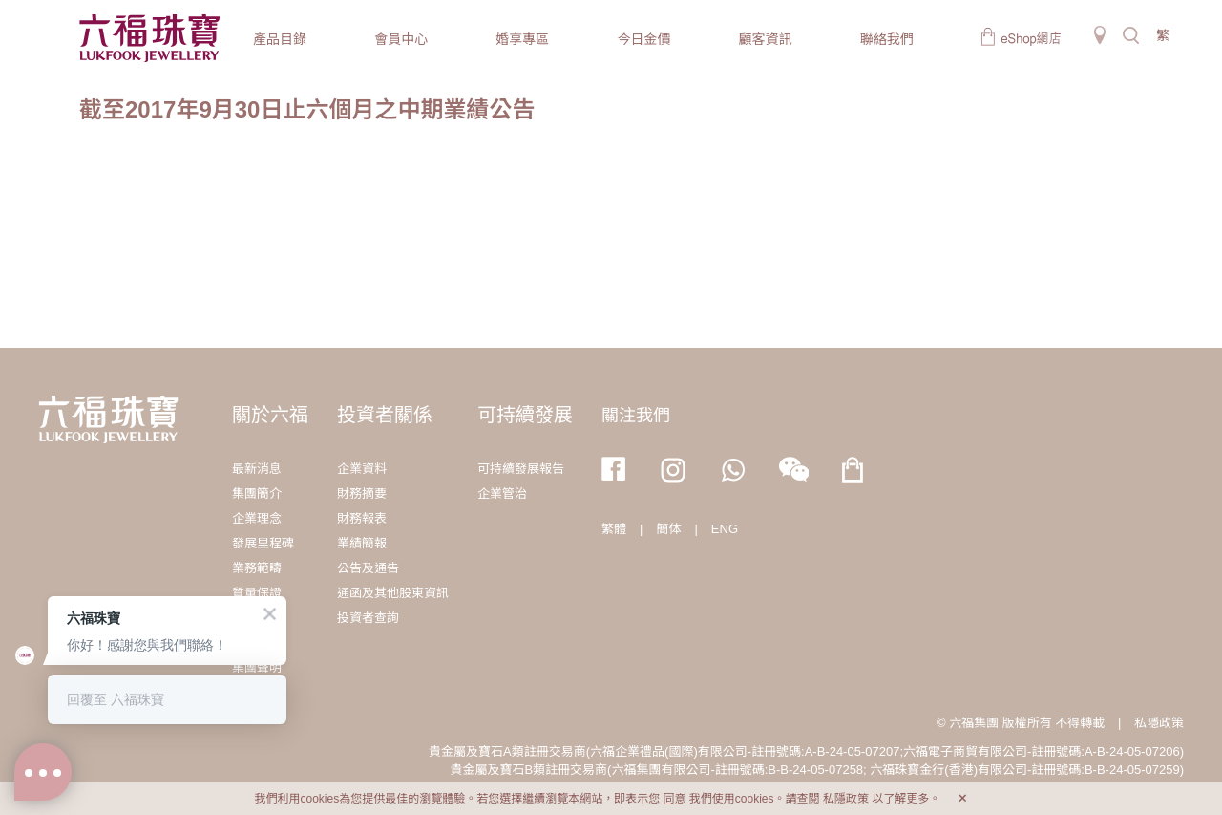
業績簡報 (362, 543)
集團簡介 (257, 493)
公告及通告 (368, 568)
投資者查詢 (368, 618)
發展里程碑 (263, 543)
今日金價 (643, 39)
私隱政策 (1159, 723)
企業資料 (362, 468)
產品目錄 (279, 39)
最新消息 (257, 468)
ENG (724, 529)
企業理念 (257, 518)
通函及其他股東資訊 (393, 593)
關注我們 (635, 415)
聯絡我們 (887, 39)
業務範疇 (257, 568)
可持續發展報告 (520, 468)
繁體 (613, 529)
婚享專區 (522, 39)
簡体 (668, 529)
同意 (674, 798)
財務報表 (362, 518)
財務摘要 (362, 493)
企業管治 (502, 493)
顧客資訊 (765, 39)
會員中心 (401, 39)
